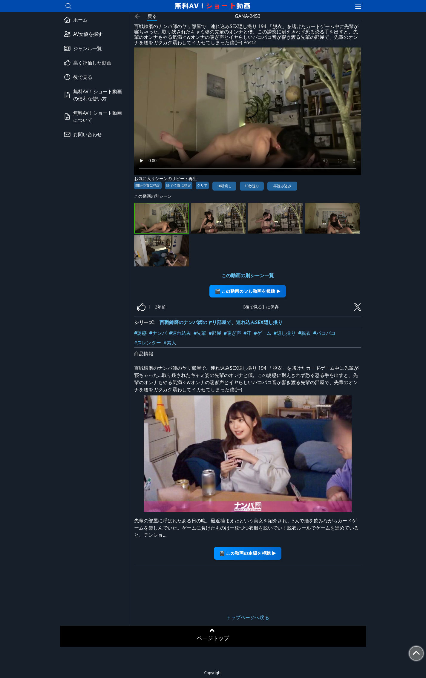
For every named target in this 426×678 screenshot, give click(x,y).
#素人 (169, 343)
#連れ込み (180, 333)
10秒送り (251, 185)
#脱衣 (304, 333)
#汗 (247, 333)
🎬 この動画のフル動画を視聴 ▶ (248, 291)
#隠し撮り (285, 333)
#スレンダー (147, 343)
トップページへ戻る (247, 617)
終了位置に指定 (178, 185)
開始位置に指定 (147, 185)
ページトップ (213, 638)
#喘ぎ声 (232, 333)
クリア (202, 185)
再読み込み (282, 185)
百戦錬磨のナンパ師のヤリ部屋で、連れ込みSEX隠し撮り (221, 322)
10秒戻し (224, 185)
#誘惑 (140, 333)
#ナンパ (157, 333)
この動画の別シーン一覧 (247, 275)
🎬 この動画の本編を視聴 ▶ (247, 553)
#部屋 (215, 333)
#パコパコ (324, 333)
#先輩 (200, 333)
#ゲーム (262, 333)
